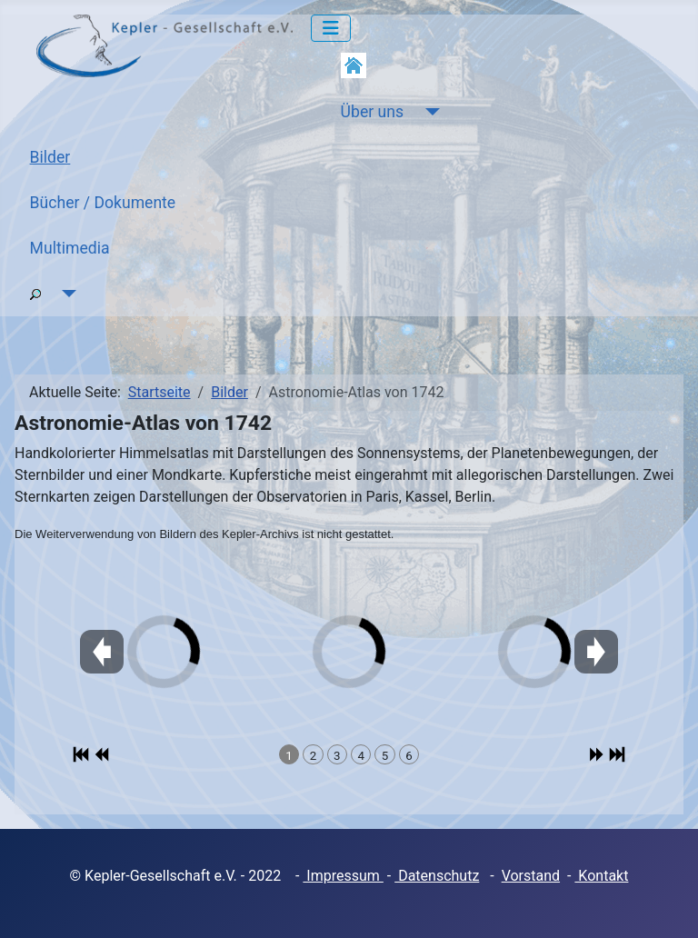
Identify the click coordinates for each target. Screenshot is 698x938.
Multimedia (70, 248)
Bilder (50, 157)
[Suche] (66, 293)
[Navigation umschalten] (331, 28)
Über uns (372, 112)
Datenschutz (436, 875)
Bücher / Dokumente (103, 203)
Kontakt (601, 875)
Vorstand (531, 875)
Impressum (343, 875)
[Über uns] (428, 111)
